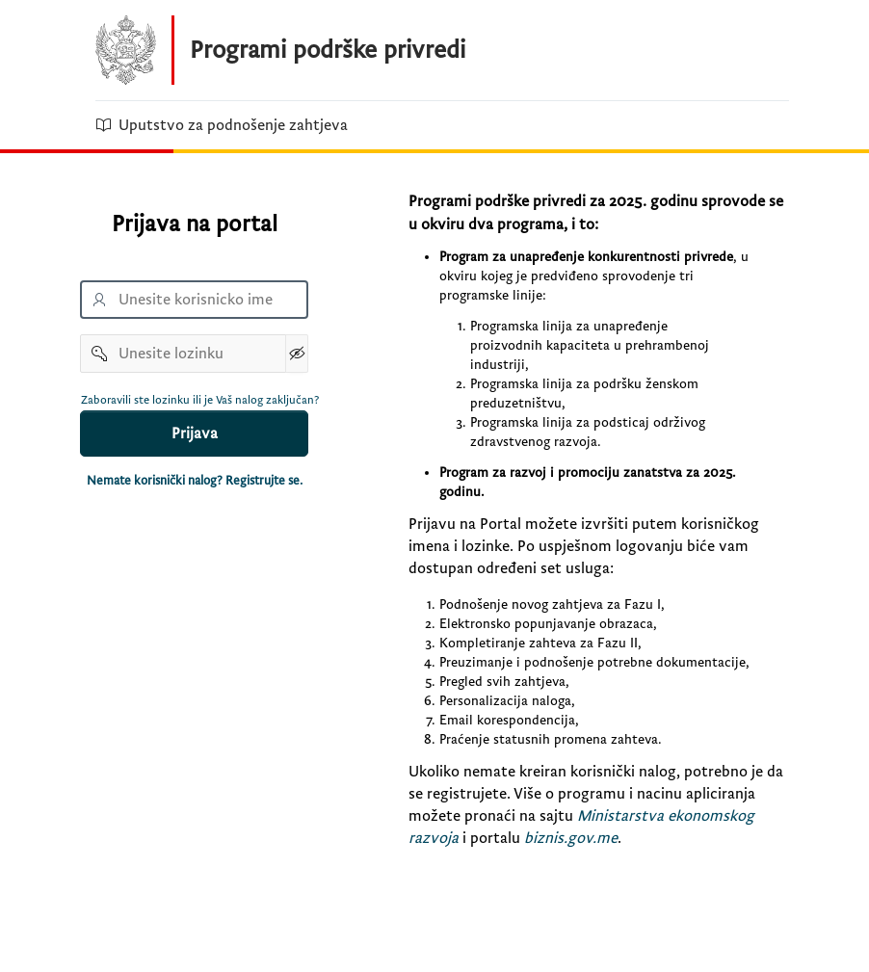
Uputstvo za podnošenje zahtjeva (221, 125)
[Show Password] (296, 353)
